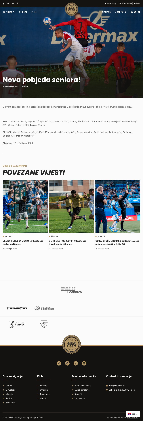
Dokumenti (9, 12)
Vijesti (23, 12)
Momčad (106, 12)
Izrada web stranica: (122, 417)
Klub (34, 12)
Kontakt (135, 12)
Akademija (121, 12)
